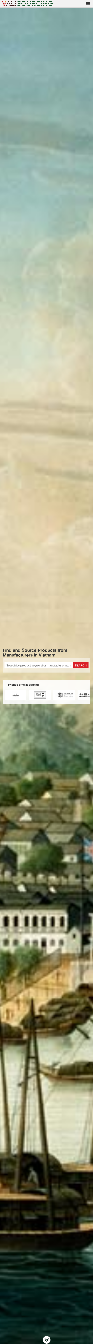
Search (81, 665)
